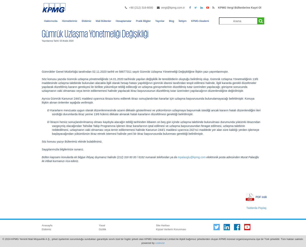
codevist (160, 243)
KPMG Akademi (200, 21)
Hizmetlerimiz (69, 21)
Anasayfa (47, 225)
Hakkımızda (51, 21)
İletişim (182, 21)
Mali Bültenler (103, 21)
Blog (171, 21)
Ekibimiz (86, 21)
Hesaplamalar (123, 21)
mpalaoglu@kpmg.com (192, 157)
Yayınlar (160, 21)
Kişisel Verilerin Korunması (171, 229)
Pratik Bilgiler (143, 21)
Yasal (102, 225)
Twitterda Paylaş (256, 208)
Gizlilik (102, 229)
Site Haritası (163, 225)
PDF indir (261, 196)
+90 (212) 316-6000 (141, 7)
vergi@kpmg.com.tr (173, 7)
